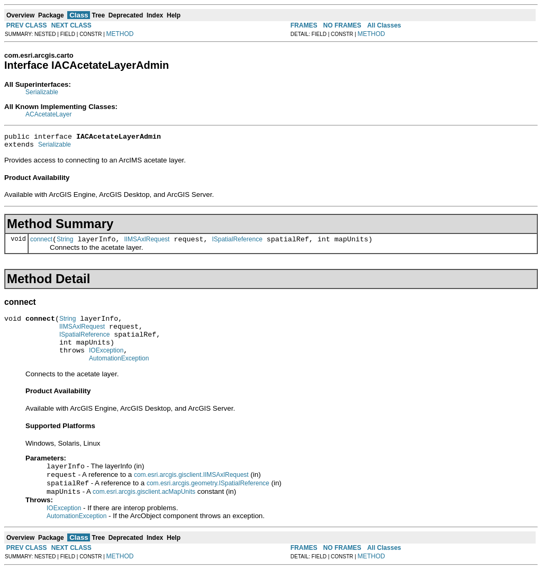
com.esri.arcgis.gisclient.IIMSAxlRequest (191, 491)
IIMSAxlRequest (146, 244)
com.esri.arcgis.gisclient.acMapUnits (144, 510)
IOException (106, 363)
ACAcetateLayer (48, 114)
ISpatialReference (237, 244)
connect (41, 244)
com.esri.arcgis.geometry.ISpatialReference (208, 500)
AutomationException (119, 372)
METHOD (120, 34)
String (65, 244)
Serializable (41, 92)
